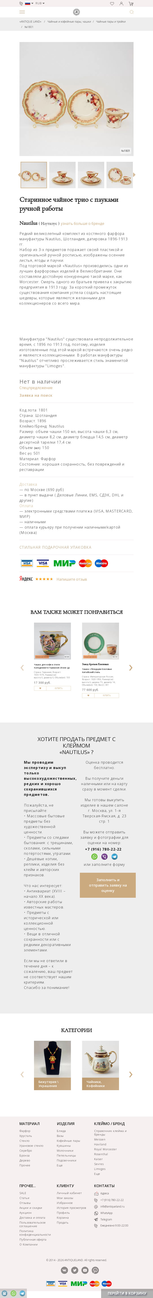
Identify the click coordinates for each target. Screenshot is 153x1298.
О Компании (28, 1244)
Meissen (100, 1139)
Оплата (26, 505)
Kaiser (98, 1159)
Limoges (100, 1169)
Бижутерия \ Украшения (48, 1084)
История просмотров (71, 1208)
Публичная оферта (33, 1239)
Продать (63, 1222)
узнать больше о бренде (82, 223)
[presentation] (22, 666)
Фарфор (24, 1131)
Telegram (103, 1219)
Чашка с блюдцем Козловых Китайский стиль (97, 671)
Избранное (65, 1203)
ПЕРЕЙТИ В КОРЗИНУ (127, 1293)
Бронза (24, 1155)
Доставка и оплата (32, 1218)
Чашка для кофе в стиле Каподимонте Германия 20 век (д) (52, 666)
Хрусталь (25, 1136)
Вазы (60, 1136)
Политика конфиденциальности (35, 1233)
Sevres (99, 1164)
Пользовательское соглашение (32, 1224)
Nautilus (39, 223)
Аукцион (25, 1213)
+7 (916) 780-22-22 (103, 849)
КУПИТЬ (58, 688)
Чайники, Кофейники (96, 1084)
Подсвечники (66, 1160)
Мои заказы (65, 1198)
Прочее (24, 1165)
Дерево (24, 1160)
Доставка (28, 484)
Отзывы (25, 1203)
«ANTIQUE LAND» (30, 21)
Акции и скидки (30, 1208)
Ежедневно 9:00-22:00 (111, 1226)
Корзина (63, 1218)
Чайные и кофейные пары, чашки (69, 21)
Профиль (63, 1213)
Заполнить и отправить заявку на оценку (108, 885)
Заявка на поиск (36, 395)
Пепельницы (66, 1155)
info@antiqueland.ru (109, 1207)
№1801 (29, 27)
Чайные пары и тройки (111, 21)
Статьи (24, 1198)
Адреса (101, 1193)
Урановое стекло (31, 1146)
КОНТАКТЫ (104, 1185)
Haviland (100, 1144)
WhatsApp (103, 1213)
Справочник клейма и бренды (110, 1132)
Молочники (65, 1151)
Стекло (24, 1141)
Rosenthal (101, 1154)
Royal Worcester (105, 1149)
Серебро (25, 1151)
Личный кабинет (69, 1193)
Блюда (61, 1131)
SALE (22, 1193)
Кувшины (64, 1146)
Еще (60, 1165)
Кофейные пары (68, 1141)
